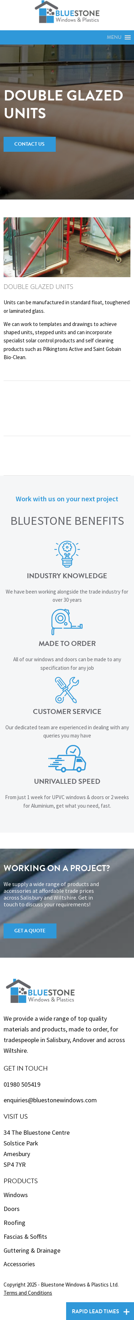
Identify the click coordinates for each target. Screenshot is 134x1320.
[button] (114, 37)
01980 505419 (22, 1084)
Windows (16, 1195)
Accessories (19, 1264)
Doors (12, 1209)
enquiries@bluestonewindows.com (50, 1100)
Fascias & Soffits (25, 1236)
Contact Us (29, 144)
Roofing (14, 1222)
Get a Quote (29, 931)
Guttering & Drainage (32, 1250)
